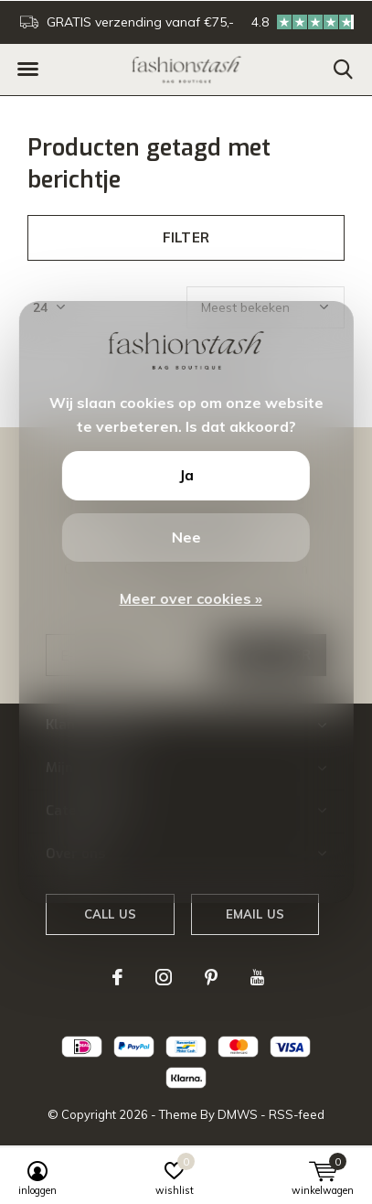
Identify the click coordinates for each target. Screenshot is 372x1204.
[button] (27, 69)
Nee (185, 537)
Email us (255, 914)
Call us (110, 914)
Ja (185, 475)
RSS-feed (296, 1114)
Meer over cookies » (190, 598)
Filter (186, 237)
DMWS (238, 1114)
